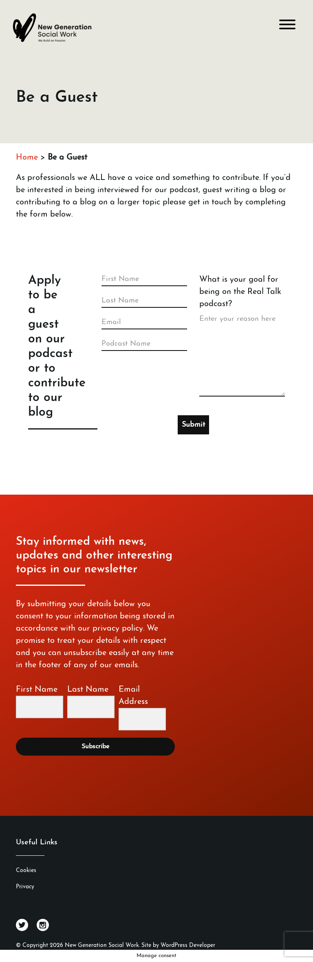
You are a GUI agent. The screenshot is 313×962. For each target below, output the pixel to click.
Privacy (25, 887)
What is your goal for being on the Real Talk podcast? (240, 292)
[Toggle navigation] (287, 26)
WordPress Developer (188, 945)
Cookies (26, 871)
